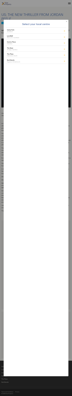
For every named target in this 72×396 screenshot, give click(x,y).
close (66, 21)
